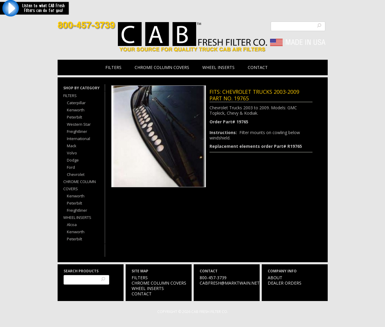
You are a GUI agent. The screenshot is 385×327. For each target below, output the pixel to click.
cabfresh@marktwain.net (230, 283)
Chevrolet (75, 174)
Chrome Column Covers (162, 67)
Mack (71, 145)
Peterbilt (74, 117)
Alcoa (72, 224)
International (78, 138)
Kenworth (75, 110)
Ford (71, 167)
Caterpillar (76, 102)
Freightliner (77, 131)
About (275, 277)
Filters (113, 67)
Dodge (73, 160)
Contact (258, 67)
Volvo (72, 153)
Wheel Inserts (218, 67)
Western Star (79, 124)
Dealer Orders (284, 283)
